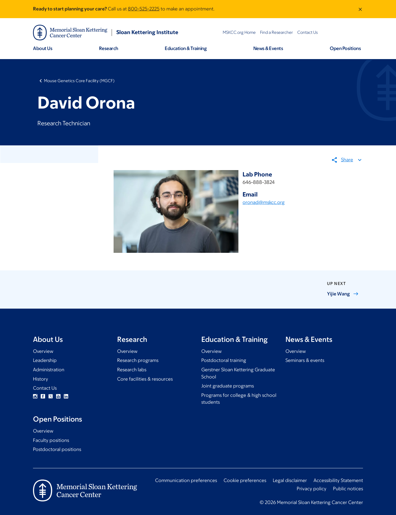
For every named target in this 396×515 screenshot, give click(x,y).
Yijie (343, 294)
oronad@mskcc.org (264, 202)
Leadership (45, 360)
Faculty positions (51, 440)
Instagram (35, 396)
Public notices (348, 488)
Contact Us (45, 388)
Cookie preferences (245, 480)
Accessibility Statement (338, 480)
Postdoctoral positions (57, 449)
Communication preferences (186, 480)
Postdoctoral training (223, 360)
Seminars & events (304, 360)
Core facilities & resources (145, 379)
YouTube (58, 396)
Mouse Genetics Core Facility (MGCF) (79, 80)
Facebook (43, 396)
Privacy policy (311, 488)
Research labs (131, 369)
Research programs (137, 360)
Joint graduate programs (227, 386)
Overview (43, 351)
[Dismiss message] (360, 9)
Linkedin (66, 396)
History (40, 379)
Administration (48, 369)
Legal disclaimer (290, 480)
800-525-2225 (144, 9)
